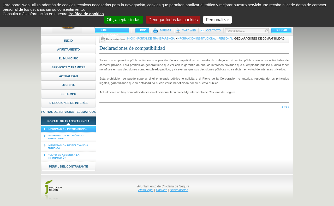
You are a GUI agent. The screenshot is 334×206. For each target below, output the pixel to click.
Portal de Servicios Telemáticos (68, 111)
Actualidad (68, 76)
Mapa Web (189, 30)
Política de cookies (86, 14)
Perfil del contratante (68, 166)
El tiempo (68, 94)
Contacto (213, 30)
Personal (225, 38)
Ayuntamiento (68, 49)
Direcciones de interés (68, 102)
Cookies (161, 190)
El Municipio (69, 58)
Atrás (285, 107)
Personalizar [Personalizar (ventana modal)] (217, 20)
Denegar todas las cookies (173, 20)
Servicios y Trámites (69, 67)
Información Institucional (196, 38)
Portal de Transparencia (68, 121)
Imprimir (165, 30)
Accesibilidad (179, 190)
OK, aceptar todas (123, 20)
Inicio (68, 40)
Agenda (68, 85)
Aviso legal (145, 190)
